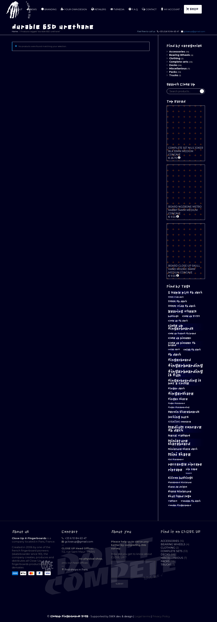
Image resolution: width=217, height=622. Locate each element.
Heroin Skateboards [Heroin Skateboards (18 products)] (183, 412)
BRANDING (49, 9)
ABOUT (16, 9)
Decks (173, 65)
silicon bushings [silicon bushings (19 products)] (180, 478)
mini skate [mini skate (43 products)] (179, 454)
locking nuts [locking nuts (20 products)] (178, 417)
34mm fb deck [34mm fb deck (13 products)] (177, 301)
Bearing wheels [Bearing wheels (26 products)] (182, 311)
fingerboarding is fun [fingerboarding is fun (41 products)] (185, 373)
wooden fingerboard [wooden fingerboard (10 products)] (179, 505)
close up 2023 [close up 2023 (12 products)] (191, 316)
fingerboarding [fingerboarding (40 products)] (185, 365)
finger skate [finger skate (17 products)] (178, 399)
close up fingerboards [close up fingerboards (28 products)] (180, 327)
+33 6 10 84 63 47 (75, 538)
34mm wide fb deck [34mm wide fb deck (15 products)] (182, 306)
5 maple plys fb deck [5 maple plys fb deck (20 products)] (185, 292)
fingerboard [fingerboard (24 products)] (179, 360)
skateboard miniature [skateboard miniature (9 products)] (180, 482)
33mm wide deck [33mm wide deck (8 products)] (176, 297)
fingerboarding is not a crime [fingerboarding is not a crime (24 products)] (184, 382)
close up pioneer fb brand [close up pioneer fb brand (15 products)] (181, 344)
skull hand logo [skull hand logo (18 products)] (179, 496)
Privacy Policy (161, 616)
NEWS (31, 9)
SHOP (192, 9)
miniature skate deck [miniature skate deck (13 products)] (183, 449)
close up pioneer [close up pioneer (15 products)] (179, 338)
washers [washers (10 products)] (172, 501)
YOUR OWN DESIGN (74, 9)
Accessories (177, 51)
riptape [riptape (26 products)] (175, 470)
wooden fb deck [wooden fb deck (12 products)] (191, 501)
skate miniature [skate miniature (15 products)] (179, 491)
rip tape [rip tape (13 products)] (191, 469)
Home (15, 31)
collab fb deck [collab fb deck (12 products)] (192, 349)
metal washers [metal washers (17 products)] (179, 435)
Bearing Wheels (179, 54)
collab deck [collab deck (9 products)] (174, 349)
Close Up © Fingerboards (29, 538)
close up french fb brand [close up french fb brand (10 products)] (182, 333)
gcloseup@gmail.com (194, 31)
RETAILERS (98, 9)
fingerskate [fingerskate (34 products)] (181, 393)
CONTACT (149, 9)
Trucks (173, 75)
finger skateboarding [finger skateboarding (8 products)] (178, 407)
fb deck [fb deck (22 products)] (174, 354)
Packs (173, 71)
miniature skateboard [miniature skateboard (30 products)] (179, 442)
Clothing (174, 58)
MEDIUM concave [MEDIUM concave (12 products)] (179, 421)
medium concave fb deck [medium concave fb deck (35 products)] (185, 429)
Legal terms (142, 616)
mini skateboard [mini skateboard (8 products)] (175, 459)
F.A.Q (133, 9)
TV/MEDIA (117, 9)
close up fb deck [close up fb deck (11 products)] (178, 320)
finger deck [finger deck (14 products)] (176, 388)
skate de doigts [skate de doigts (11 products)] (177, 486)
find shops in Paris (76, 569)
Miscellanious (178, 68)
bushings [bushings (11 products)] (173, 316)
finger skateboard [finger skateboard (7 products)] (176, 403)
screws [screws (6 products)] (189, 473)
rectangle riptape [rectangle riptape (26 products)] (185, 464)
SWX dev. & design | (122, 616)
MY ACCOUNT (170, 9)
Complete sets (178, 61)
